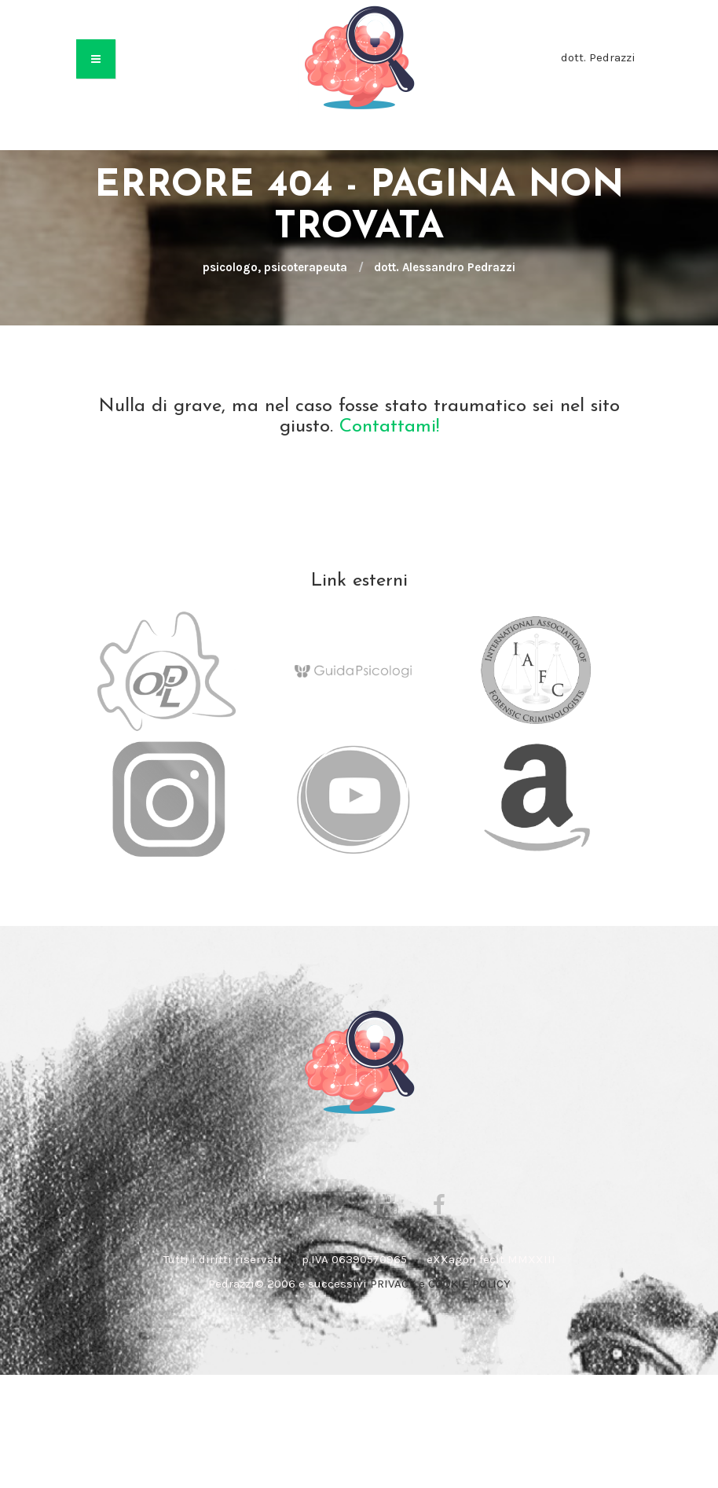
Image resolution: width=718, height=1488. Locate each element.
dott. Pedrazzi (598, 57)
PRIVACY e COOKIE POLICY (440, 1284)
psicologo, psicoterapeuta (275, 267)
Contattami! (389, 426)
